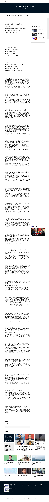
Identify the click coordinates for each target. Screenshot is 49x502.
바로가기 (42, 226)
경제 (28, 484)
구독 (44, 226)
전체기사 (29, 489)
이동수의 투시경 (34, 26)
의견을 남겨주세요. (8, 423)
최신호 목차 (35, 485)
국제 (28, 485)
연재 (34, 484)
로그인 (48, 1)
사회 (22, 485)
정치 (22, 484)
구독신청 (41, 485)
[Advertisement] (15, 38)
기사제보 (41, 484)
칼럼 (22, 489)
